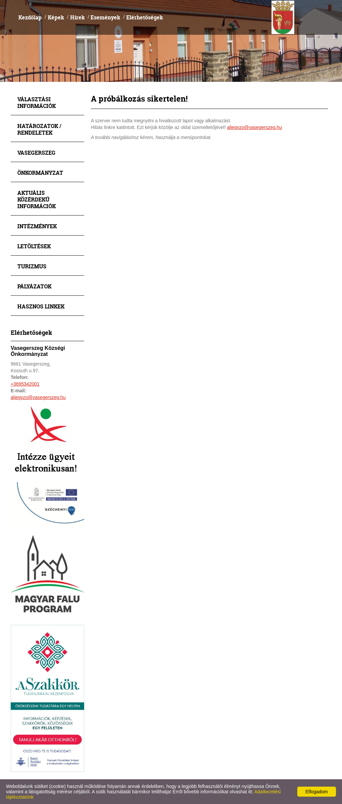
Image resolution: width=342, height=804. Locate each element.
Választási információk (36, 102)
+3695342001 (25, 384)
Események (105, 17)
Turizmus (31, 266)
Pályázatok (34, 286)
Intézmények (37, 226)
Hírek (77, 17)
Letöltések (34, 246)
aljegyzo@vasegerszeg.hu (38, 397)
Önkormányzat (40, 172)
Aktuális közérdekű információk (36, 199)
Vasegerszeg (36, 152)
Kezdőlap (30, 17)
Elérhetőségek (144, 17)
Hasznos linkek (40, 306)
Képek (56, 17)
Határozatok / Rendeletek (39, 129)
